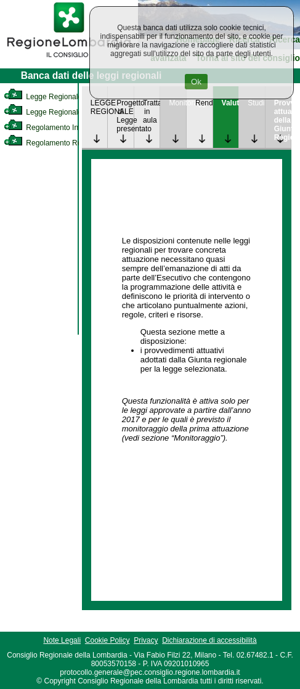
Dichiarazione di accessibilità (209, 640)
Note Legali (62, 640)
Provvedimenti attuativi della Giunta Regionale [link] (282, 120)
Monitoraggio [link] (177, 103)
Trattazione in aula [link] (151, 111)
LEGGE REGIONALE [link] (99, 107)
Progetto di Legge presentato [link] (125, 116)
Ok (196, 81)
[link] (69, 59)
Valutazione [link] (230, 103)
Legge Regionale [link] (43, 96)
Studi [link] (256, 103)
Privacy (146, 640)
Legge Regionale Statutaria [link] (60, 112)
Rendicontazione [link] (204, 103)
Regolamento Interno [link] (49, 127)
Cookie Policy (107, 640)
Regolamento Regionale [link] (54, 143)
